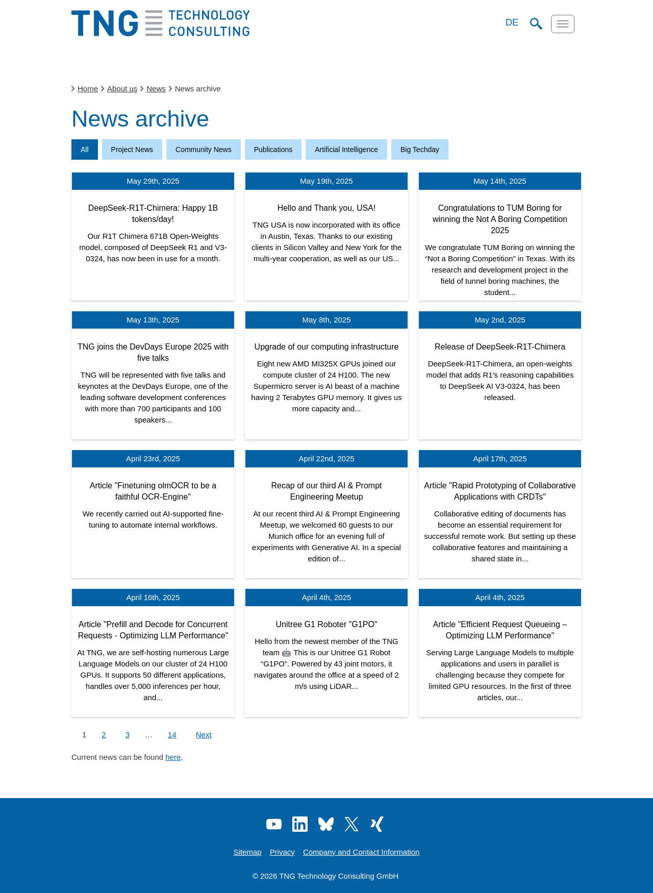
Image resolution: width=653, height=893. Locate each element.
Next (204, 734)
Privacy (282, 852)
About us (122, 88)
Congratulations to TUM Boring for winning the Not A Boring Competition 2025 (500, 219)
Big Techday (419, 149)
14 (172, 734)
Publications (273, 149)
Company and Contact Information (361, 852)
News (156, 88)
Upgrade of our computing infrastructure (327, 346)
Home (88, 88)
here (173, 757)
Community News (203, 149)
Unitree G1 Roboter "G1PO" (327, 624)
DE (512, 22)
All (85, 149)
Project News (132, 149)
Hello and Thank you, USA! (327, 208)
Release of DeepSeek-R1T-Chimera (500, 346)
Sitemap (248, 852)
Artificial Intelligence (346, 149)
